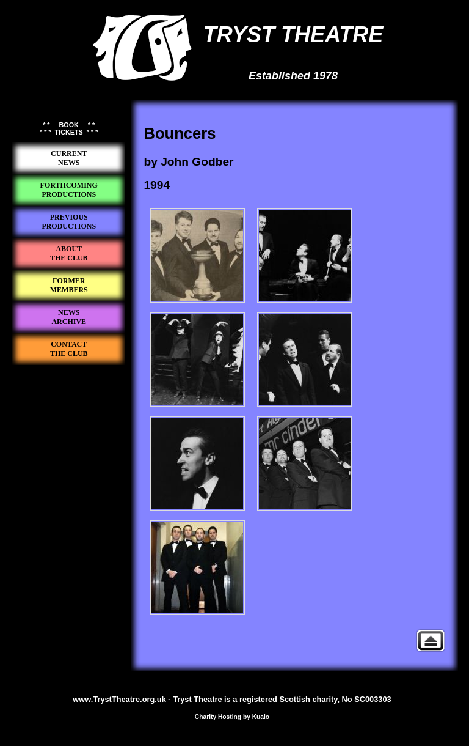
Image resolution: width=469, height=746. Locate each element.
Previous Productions (430, 640)
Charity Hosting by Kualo (232, 717)
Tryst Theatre (69, 386)
